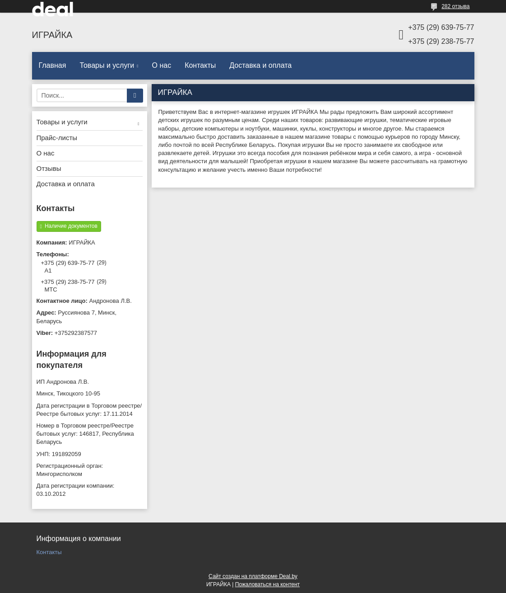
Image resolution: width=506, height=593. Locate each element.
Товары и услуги (106, 65)
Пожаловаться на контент (267, 584)
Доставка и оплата (260, 65)
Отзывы (49, 168)
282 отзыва (455, 6)
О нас (162, 65)
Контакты (200, 65)
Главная (52, 65)
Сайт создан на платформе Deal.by (253, 576)
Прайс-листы (57, 137)
